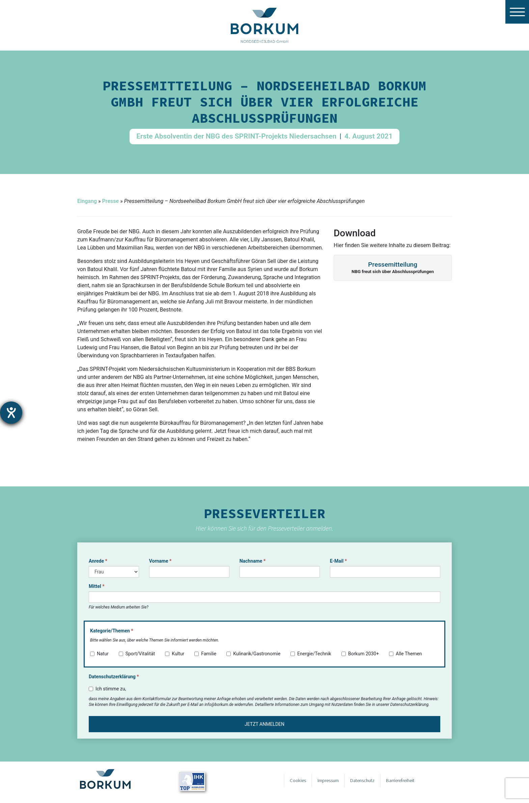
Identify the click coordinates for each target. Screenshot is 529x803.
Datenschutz (362, 780)
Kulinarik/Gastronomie (253, 653)
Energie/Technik (310, 653)
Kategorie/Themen (111, 630)
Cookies (298, 780)
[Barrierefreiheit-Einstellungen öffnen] (11, 413)
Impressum (328, 780)
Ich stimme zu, (107, 688)
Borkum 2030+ (360, 653)
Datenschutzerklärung (114, 676)
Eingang (87, 201)
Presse (110, 201)
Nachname (253, 561)
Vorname (160, 561)
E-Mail (338, 561)
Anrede (98, 561)
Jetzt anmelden (264, 724)
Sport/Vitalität (137, 653)
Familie (205, 653)
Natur (99, 653)
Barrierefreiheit (400, 780)
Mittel (97, 586)
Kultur (174, 653)
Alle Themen (405, 653)
